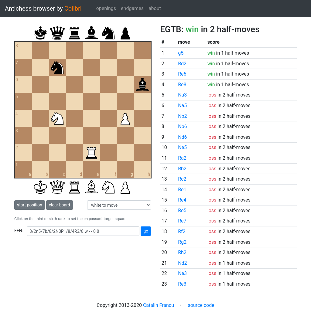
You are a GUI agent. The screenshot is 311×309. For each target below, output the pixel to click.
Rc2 (182, 179)
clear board (59, 204)
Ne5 (182, 147)
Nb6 (182, 126)
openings (106, 8)
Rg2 (182, 242)
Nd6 (182, 137)
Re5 (182, 210)
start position (29, 204)
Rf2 (181, 231)
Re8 (182, 84)
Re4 (182, 200)
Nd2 (182, 263)
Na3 (182, 95)
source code (201, 305)
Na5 (182, 105)
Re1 (182, 189)
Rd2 (182, 63)
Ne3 (182, 273)
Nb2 (182, 116)
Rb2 (182, 168)
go (145, 231)
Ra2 (182, 158)
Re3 (182, 284)
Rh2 (182, 252)
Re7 (182, 221)
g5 (180, 53)
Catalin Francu (158, 305)
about (155, 8)
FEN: (18, 230)
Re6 (182, 74)
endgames (132, 8)
